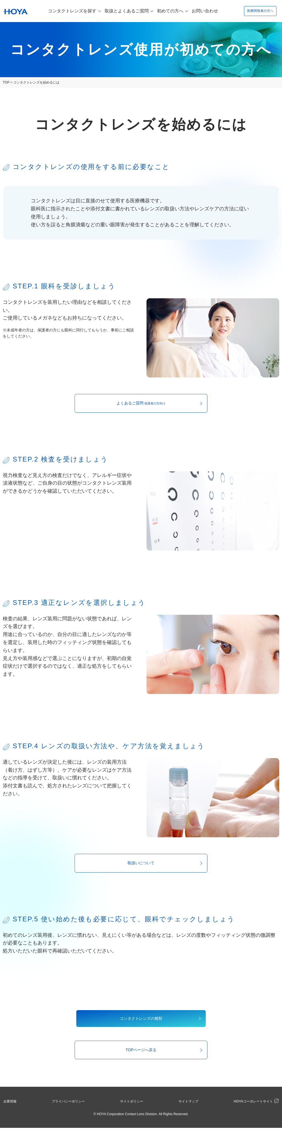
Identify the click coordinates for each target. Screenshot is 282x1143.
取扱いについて (141, 868)
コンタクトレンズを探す (72, 11)
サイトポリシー (129, 1116)
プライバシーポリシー (68, 1116)
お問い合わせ (205, 11)
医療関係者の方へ (260, 11)
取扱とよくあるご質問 (127, 11)
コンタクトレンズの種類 (141, 1028)
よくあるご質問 (140, 405)
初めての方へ (170, 11)
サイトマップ (183, 1116)
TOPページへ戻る (141, 1063)
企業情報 (12, 1116)
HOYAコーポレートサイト (250, 1116)
